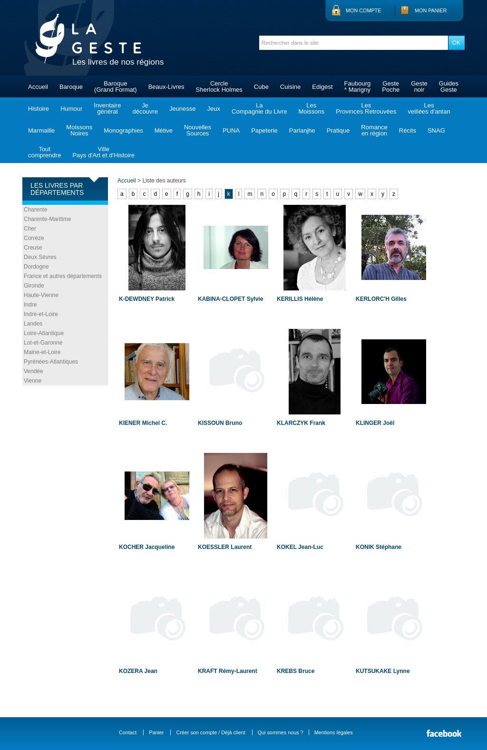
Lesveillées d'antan (429, 108)
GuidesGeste (448, 86)
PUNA (231, 130)
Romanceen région (374, 130)
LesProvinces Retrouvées (366, 108)
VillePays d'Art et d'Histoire (103, 152)
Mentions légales (333, 732)
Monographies (123, 130)
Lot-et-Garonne (43, 342)
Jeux (213, 108)
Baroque (71, 86)
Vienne (32, 380)
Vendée (33, 371)
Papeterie (264, 130)
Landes (33, 323)
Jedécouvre (144, 108)
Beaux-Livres (166, 86)
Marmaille (41, 130)
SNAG (436, 130)
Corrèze (34, 238)
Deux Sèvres (40, 257)
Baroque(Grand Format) (115, 86)
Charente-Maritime (47, 219)
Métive (164, 130)
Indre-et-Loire (41, 314)
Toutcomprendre (44, 152)
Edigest (322, 86)
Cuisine (290, 86)
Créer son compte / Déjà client (210, 732)
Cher (30, 228)
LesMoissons (311, 108)
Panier (156, 732)
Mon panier (431, 10)
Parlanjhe (302, 130)
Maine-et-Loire (42, 352)
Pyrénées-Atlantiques (51, 361)
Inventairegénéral (107, 108)
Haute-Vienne (41, 295)
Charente (35, 209)
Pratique (338, 130)
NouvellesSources (197, 130)
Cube (261, 86)
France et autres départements (63, 276)
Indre (30, 304)
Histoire (38, 108)
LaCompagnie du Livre (259, 108)
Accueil (38, 86)
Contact (127, 732)
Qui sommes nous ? (280, 732)
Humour (71, 108)
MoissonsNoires (79, 130)
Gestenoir (419, 86)
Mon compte (363, 10)
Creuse (33, 247)
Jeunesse (182, 108)
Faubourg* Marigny (357, 86)
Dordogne (36, 266)
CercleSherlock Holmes (219, 86)
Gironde (34, 285)
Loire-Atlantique (44, 333)
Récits (407, 130)
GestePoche (390, 86)
